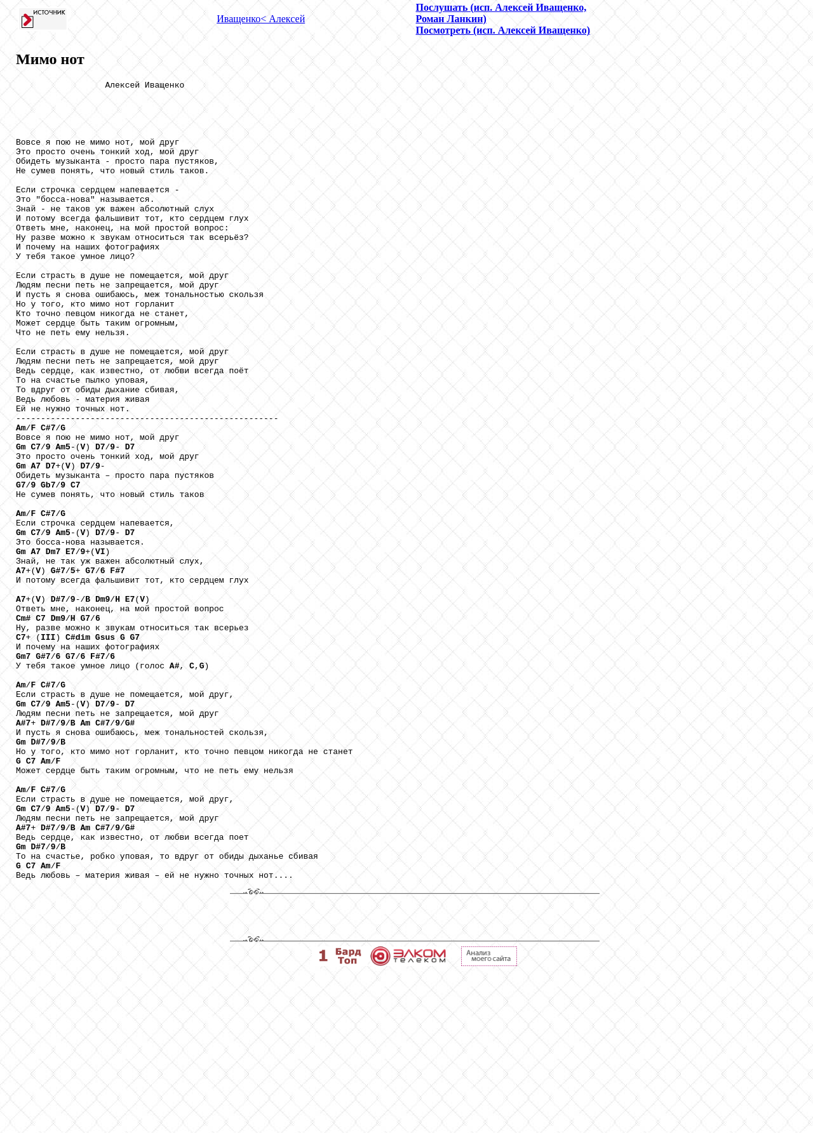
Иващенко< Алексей (261, 18)
